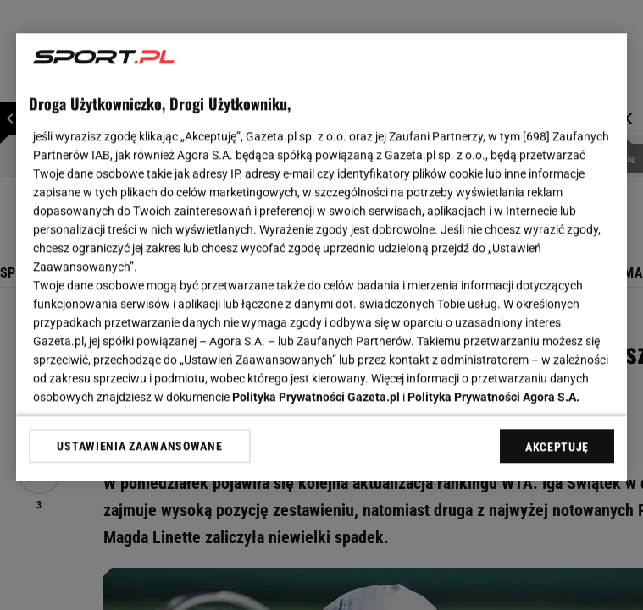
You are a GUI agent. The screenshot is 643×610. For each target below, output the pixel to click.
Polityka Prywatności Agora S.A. (493, 397)
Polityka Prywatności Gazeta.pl (316, 397)
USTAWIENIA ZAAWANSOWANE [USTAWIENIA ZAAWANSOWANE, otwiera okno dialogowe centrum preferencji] (139, 446)
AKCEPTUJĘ (557, 446)
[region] (321, 257)
